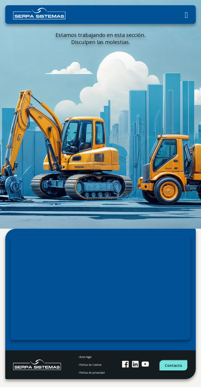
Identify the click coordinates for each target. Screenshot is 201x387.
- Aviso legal (85, 357)
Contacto (173, 365)
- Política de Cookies (90, 365)
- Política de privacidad (91, 372)
